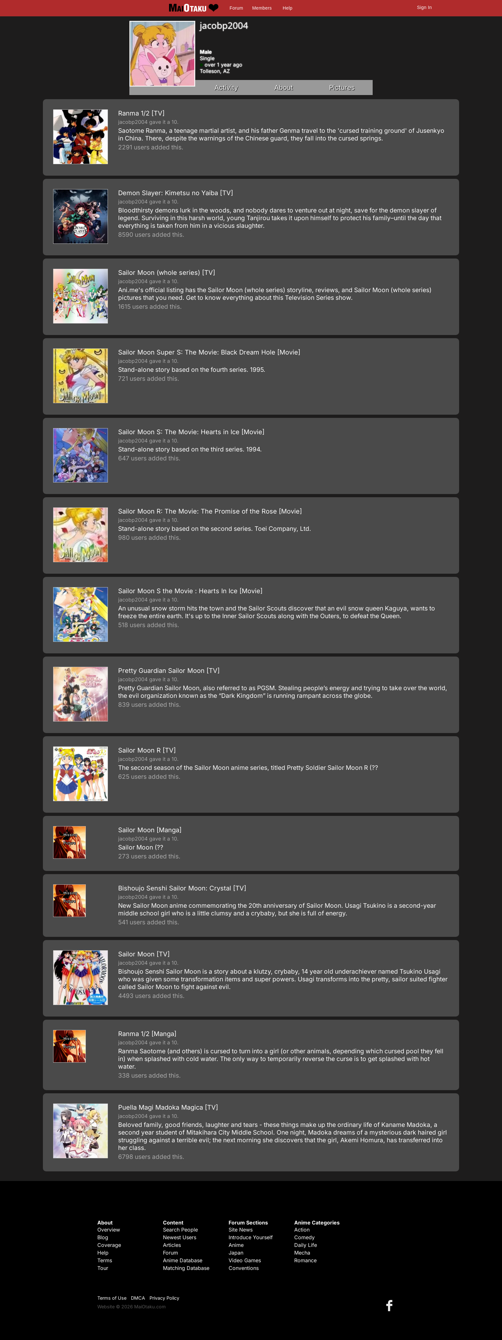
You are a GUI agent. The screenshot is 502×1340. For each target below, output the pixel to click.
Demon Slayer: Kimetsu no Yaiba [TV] (175, 193)
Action (302, 1229)
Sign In (424, 7)
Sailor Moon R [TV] (147, 750)
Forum (236, 8)
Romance (305, 1260)
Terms (104, 1260)
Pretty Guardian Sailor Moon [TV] (169, 670)
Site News (241, 1229)
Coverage (109, 1245)
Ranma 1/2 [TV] (141, 113)
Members (262, 8)
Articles (172, 1245)
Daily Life (305, 1245)
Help (287, 8)
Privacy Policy (164, 1298)
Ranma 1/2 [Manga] (147, 1034)
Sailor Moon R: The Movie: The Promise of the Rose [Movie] (210, 511)
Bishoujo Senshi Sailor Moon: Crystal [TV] (182, 888)
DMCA (138, 1298)
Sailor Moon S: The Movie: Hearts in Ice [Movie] (191, 432)
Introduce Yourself (251, 1237)
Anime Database (182, 1260)
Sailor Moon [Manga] (150, 830)
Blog (102, 1237)
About (283, 88)
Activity (226, 88)
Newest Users (179, 1237)
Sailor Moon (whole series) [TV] (166, 272)
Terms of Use (111, 1298)
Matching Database (186, 1268)
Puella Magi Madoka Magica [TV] (168, 1107)
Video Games (245, 1260)
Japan (236, 1252)
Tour (102, 1268)
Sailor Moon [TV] (144, 954)
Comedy (304, 1237)
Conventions (244, 1268)
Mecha (302, 1252)
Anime (236, 1245)
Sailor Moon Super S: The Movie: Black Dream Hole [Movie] (209, 352)
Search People (180, 1229)
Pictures (342, 88)
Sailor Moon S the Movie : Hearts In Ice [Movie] (190, 591)
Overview (108, 1229)
